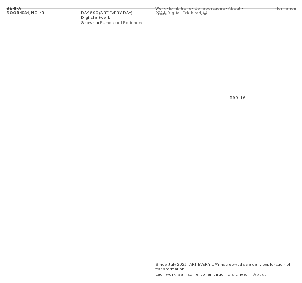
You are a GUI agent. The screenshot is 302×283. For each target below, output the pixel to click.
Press (161, 13)
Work (160, 8)
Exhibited (191, 13)
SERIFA (13, 8)
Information (284, 8)
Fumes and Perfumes (121, 23)
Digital (173, 13)
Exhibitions (180, 8)
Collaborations (209, 8)
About (234, 8)
